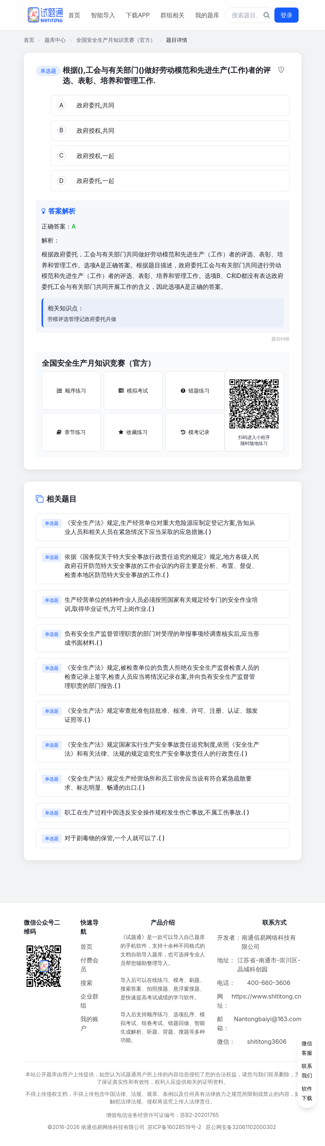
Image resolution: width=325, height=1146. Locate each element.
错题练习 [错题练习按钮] (195, 390)
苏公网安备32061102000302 (241, 1127)
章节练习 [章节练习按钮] (71, 432)
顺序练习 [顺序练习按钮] (71, 390)
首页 (74, 15)
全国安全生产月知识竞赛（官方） (116, 40)
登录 (286, 15)
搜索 (86, 982)
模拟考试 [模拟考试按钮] (133, 390)
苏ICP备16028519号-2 (175, 1127)
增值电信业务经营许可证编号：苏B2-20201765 (162, 1115)
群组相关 (172, 15)
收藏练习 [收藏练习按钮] (133, 432)
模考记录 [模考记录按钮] (195, 432)
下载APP (137, 15)
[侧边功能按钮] (307, 1070)
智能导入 (103, 15)
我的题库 (207, 15)
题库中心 (55, 40)
